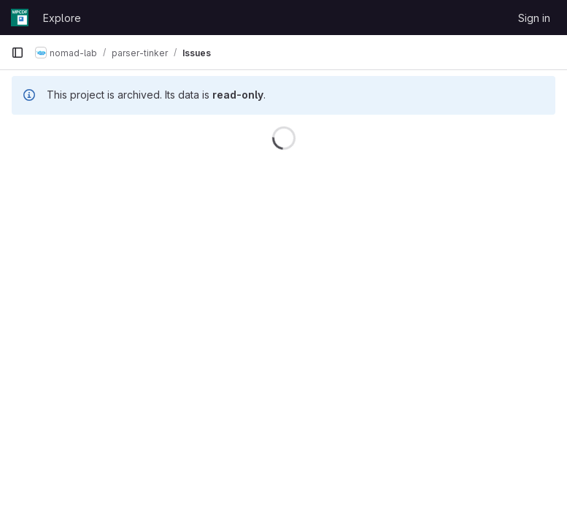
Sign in (534, 18)
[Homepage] (19, 17)
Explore (62, 18)
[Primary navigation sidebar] (17, 52)
